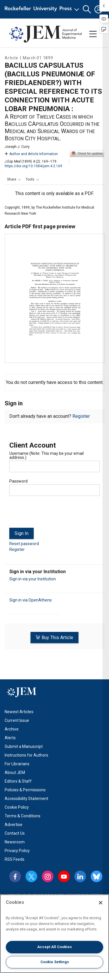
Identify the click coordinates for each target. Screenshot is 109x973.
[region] (54, 933)
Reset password (24, 543)
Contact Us (15, 833)
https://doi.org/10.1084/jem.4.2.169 (33, 166)
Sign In (21, 533)
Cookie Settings (54, 962)
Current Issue (17, 720)
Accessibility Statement (26, 798)
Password (18, 481)
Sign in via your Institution (32, 579)
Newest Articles (19, 711)
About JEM (15, 772)
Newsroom (15, 842)
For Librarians (17, 764)
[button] (87, 9)
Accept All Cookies (54, 947)
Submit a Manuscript (24, 746)
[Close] (100, 902)
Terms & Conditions (22, 816)
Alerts (10, 737)
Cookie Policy (17, 807)
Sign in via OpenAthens (30, 600)
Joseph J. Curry (17, 147)
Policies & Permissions (25, 790)
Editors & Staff (18, 781)
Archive (12, 729)
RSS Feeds (14, 859)
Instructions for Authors (26, 755)
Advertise (13, 824)
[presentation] (53, 514)
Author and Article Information (31, 154)
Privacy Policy (17, 850)
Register (81, 416)
